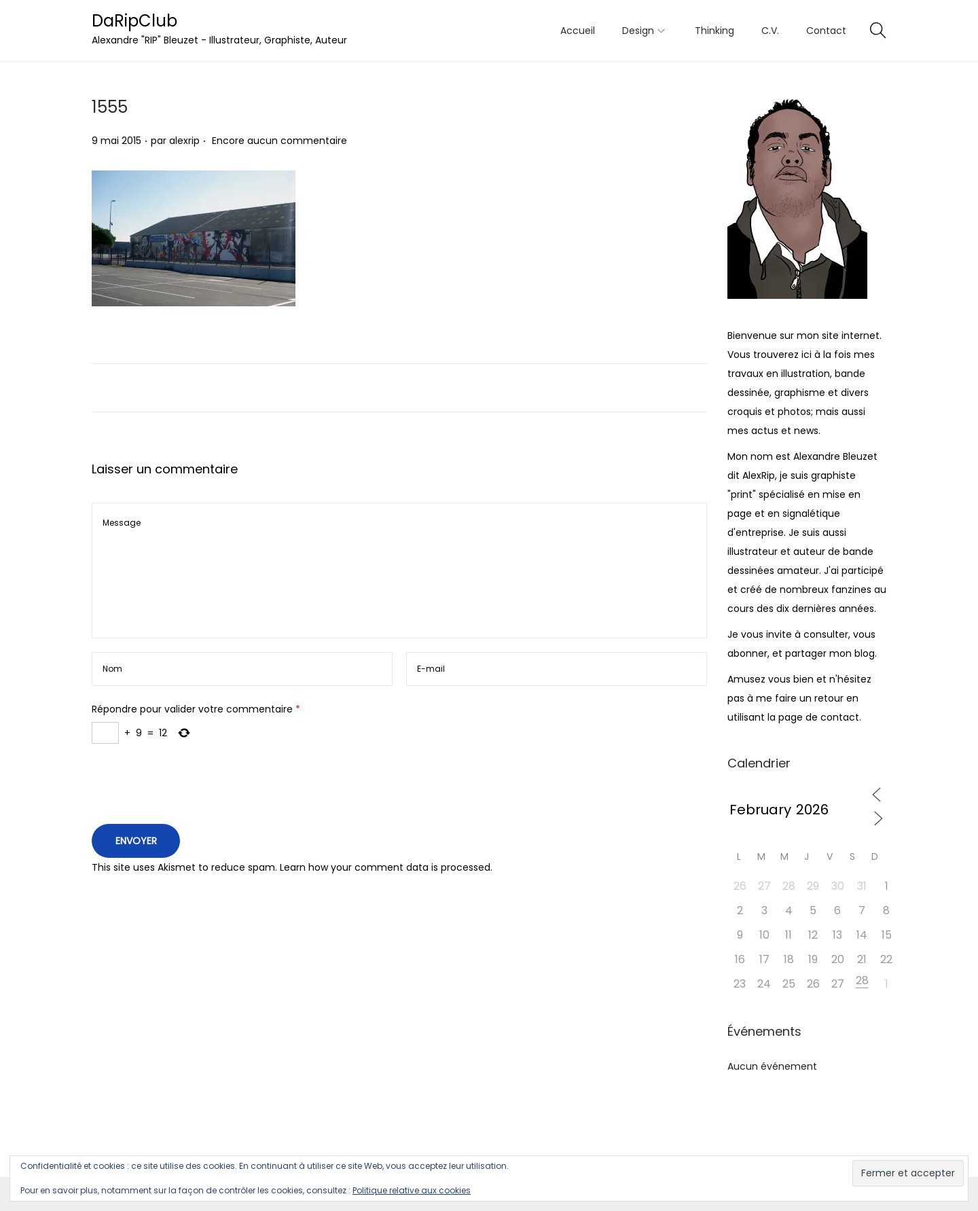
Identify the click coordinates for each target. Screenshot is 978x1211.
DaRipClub (134, 21)
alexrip (184, 140)
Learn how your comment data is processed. (386, 867)
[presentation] (195, 787)
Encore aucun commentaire (279, 140)
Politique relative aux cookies (411, 1190)
